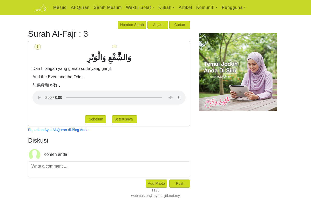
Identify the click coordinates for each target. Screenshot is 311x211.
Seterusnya (124, 119)
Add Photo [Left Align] (156, 183)
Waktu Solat (138, 7)
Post (179, 183)
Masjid (60, 7)
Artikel (185, 7)
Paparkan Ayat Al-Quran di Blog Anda (58, 130)
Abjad (158, 25)
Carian (179, 25)
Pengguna (232, 7)
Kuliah (164, 7)
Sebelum (95, 119)
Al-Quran (80, 7)
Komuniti (205, 7)
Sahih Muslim (108, 7)
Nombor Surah (132, 25)
